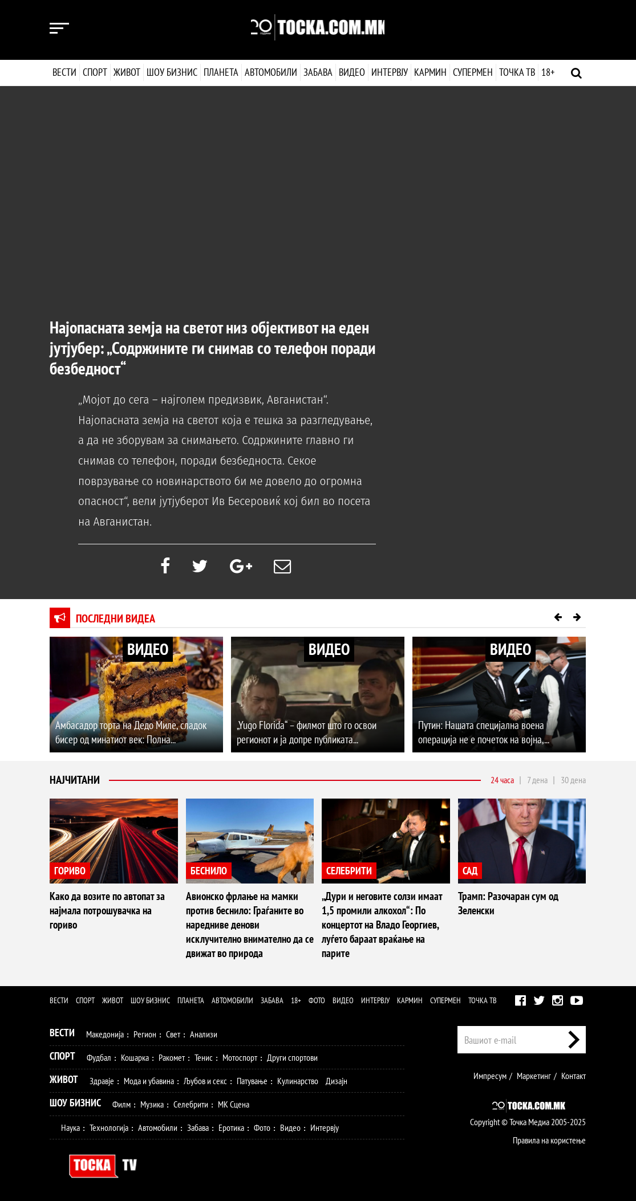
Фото (317, 998)
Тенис (204, 1055)
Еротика (231, 1125)
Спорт (95, 72)
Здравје (102, 1078)
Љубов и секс (205, 1078)
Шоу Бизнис (75, 1100)
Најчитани (75, 780)
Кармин (430, 72)
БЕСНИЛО (209, 871)
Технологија (109, 1125)
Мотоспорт (239, 1055)
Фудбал (99, 1055)
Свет (173, 1031)
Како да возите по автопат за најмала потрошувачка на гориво (111, 903)
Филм (121, 1102)
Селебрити (190, 1102)
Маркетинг (534, 1073)
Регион (144, 1031)
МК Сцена (233, 1102)
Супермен (472, 72)
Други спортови (292, 1055)
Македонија (105, 1031)
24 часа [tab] (502, 780)
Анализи (203, 1031)
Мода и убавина (149, 1078)
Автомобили (271, 72)
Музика (152, 1102)
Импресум (490, 1073)
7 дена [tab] (537, 780)
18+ (547, 72)
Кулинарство (297, 1078)
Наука (70, 1125)
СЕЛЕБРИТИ (349, 871)
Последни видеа (115, 619)
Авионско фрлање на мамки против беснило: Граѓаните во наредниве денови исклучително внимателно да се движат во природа (248, 924)
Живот (127, 72)
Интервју (389, 72)
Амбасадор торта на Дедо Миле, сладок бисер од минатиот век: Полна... (127, 733)
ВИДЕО (147, 649)
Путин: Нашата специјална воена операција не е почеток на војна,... (497, 733)
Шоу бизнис (172, 72)
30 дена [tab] (573, 780)
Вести (64, 72)
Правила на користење (549, 1137)
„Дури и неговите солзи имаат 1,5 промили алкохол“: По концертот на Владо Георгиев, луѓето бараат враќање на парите (385, 917)
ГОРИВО (70, 871)
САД (470, 871)
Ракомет (172, 1055)
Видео (351, 72)
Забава (318, 72)
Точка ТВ (516, 72)
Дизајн (336, 1078)
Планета (221, 72)
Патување (252, 1078)
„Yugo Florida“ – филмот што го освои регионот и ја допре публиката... (304, 733)
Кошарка (135, 1055)
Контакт (573, 1073)
